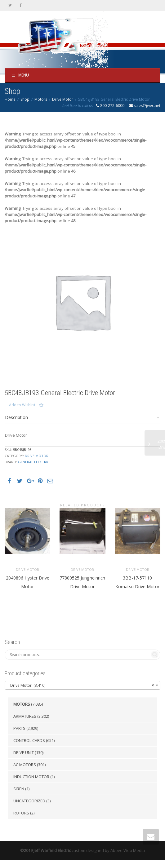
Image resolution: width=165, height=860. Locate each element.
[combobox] (82, 685)
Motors (40, 99)
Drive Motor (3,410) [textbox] (80, 685)
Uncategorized (29, 801)
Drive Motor (62, 99)
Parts (19, 728)
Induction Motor (31, 776)
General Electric (33, 462)
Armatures (24, 716)
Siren (18, 789)
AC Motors (24, 764)
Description (16, 417)
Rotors (21, 813)
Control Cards (29, 740)
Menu (20, 75)
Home (10, 99)
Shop (24, 99)
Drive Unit (23, 752)
